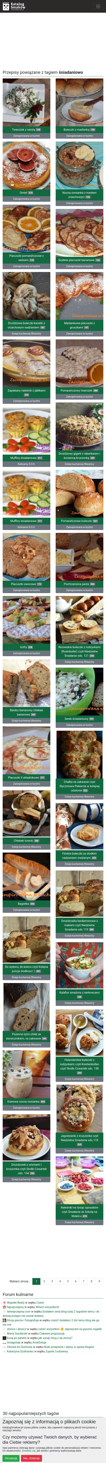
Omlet (26, 192)
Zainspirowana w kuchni (26, 135)
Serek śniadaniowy (79, 719)
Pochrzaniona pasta (79, 584)
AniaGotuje (39, 1342)
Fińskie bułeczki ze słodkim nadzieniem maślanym (79, 856)
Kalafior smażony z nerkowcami (79, 995)
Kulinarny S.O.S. (26, 464)
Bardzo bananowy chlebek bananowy (26, 712)
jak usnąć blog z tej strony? (55, 1338)
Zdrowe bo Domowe (17, 1347)
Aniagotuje (11, 1342)
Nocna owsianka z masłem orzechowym (79, 195)
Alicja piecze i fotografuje (21, 1320)
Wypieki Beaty (14, 1302)
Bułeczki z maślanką (79, 129)
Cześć (40, 1302)
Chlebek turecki (26, 840)
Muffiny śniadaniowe (26, 458)
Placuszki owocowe (26, 584)
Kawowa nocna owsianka (26, 1101)
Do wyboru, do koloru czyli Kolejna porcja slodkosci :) (26, 969)
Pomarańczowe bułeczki (79, 521)
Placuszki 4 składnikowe (26, 777)
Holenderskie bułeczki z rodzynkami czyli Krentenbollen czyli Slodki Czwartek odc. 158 (79, 1066)
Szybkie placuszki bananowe (79, 260)
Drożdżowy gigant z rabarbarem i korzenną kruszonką (79, 456)
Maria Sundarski (15, 1333)
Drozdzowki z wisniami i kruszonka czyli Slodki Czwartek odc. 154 (26, 1169)
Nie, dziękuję (31, 1458)
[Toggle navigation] (98, 6)
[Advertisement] (53, 41)
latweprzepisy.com (17, 1311)
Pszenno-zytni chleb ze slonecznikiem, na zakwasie (26, 1036)
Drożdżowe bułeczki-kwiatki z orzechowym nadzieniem (26, 325)
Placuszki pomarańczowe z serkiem (26, 258)
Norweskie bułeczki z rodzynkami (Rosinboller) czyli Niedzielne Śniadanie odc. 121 (80, 651)
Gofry (26, 647)
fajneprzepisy (13, 1307)
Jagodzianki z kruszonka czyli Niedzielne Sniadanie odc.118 (79, 1140)
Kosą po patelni (14, 1338)
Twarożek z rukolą (26, 129)
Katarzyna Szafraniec (18, 1351)
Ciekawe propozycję (52, 1333)
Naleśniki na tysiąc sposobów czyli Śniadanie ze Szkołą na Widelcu (79, 1212)
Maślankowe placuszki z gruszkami (79, 325)
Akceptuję (11, 1458)
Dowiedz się (28, 1450)
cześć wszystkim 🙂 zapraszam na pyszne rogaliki (70, 1329)
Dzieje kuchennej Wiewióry (26, 333)
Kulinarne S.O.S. (26, 527)
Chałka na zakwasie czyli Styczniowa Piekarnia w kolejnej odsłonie (79, 786)
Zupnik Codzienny (57, 1351)
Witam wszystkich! (47, 1307)
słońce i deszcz (14, 1329)
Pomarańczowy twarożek (79, 390)
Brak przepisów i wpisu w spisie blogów (69, 1347)
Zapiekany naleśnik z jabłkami (26, 393)
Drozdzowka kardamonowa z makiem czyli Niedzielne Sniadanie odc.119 (79, 925)
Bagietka (26, 903)
